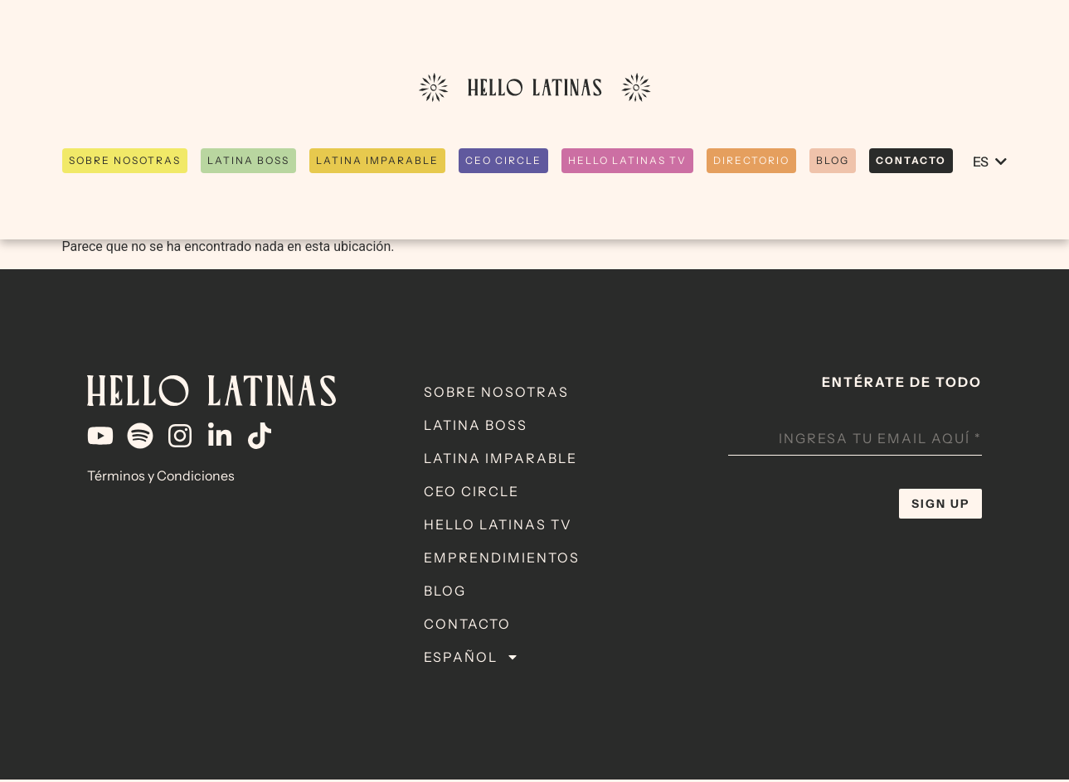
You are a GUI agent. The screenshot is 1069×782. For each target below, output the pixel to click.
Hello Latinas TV (498, 527)
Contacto (467, 626)
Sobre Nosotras (496, 394)
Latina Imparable (500, 460)
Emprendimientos (502, 560)
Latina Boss (475, 427)
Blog (445, 593)
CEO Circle (471, 493)
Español (471, 659)
